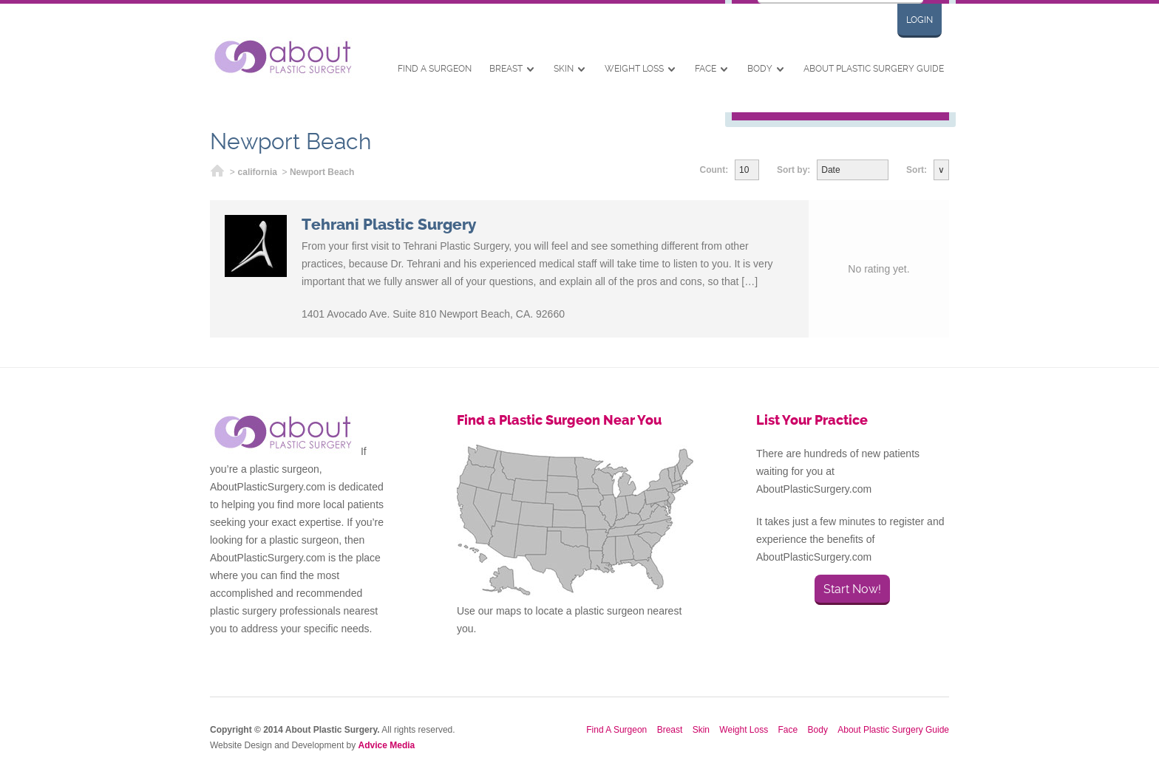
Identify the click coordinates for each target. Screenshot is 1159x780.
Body (759, 69)
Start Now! (852, 589)
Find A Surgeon (435, 69)
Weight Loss (634, 69)
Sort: (916, 170)
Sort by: (793, 170)
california (257, 172)
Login (919, 20)
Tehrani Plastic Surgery (389, 224)
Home (217, 172)
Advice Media (386, 745)
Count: (714, 170)
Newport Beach (322, 172)
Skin (564, 69)
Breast (506, 69)
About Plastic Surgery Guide (873, 69)
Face (705, 69)
